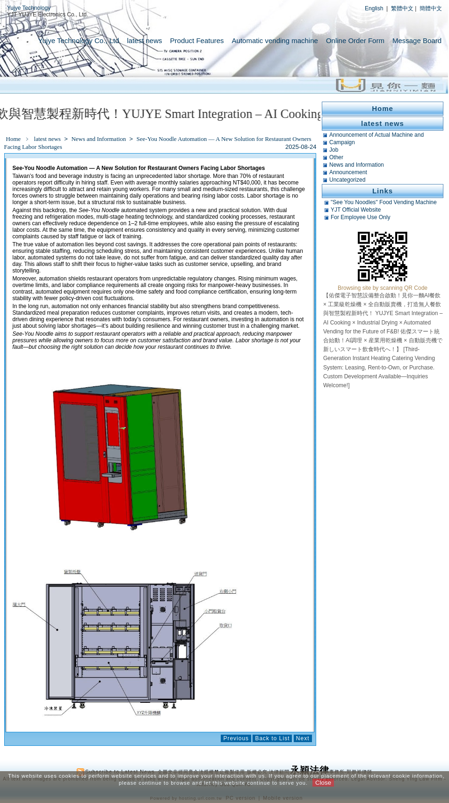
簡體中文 (431, 8)
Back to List (272, 738)
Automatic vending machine (275, 40)
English (374, 8)
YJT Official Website (356, 209)
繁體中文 (402, 8)
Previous (236, 738)
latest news (144, 40)
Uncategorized (347, 180)
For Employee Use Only (360, 217)
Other (336, 157)
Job (333, 150)
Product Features (197, 40)
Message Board (417, 40)
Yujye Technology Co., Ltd (78, 40)
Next (303, 738)
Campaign (342, 142)
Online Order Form (355, 40)
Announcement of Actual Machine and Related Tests (376, 135)
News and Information (99, 138)
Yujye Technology (29, 8)
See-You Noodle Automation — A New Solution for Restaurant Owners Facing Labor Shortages (157, 142)
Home (13, 138)
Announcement (348, 172)
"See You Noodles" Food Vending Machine (384, 202)
